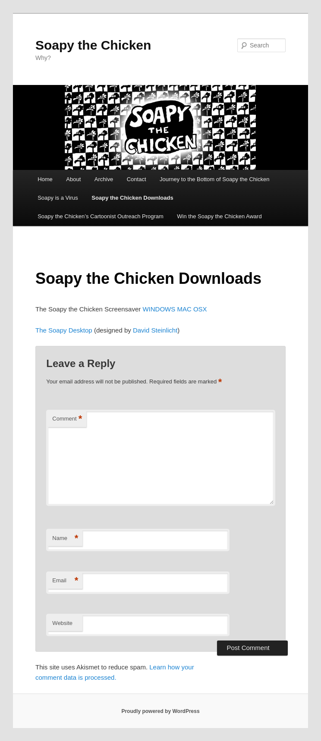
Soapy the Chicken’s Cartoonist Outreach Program (101, 216)
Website (62, 623)
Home (45, 179)
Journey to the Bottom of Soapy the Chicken (214, 179)
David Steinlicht (154, 330)
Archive (103, 179)
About (73, 179)
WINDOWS (158, 309)
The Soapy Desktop (63, 330)
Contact (136, 179)
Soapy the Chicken (93, 45)
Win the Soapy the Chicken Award (219, 216)
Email (65, 581)
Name (65, 538)
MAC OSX (192, 309)
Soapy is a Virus (58, 198)
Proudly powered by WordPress (160, 711)
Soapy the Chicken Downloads (132, 198)
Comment (67, 419)
